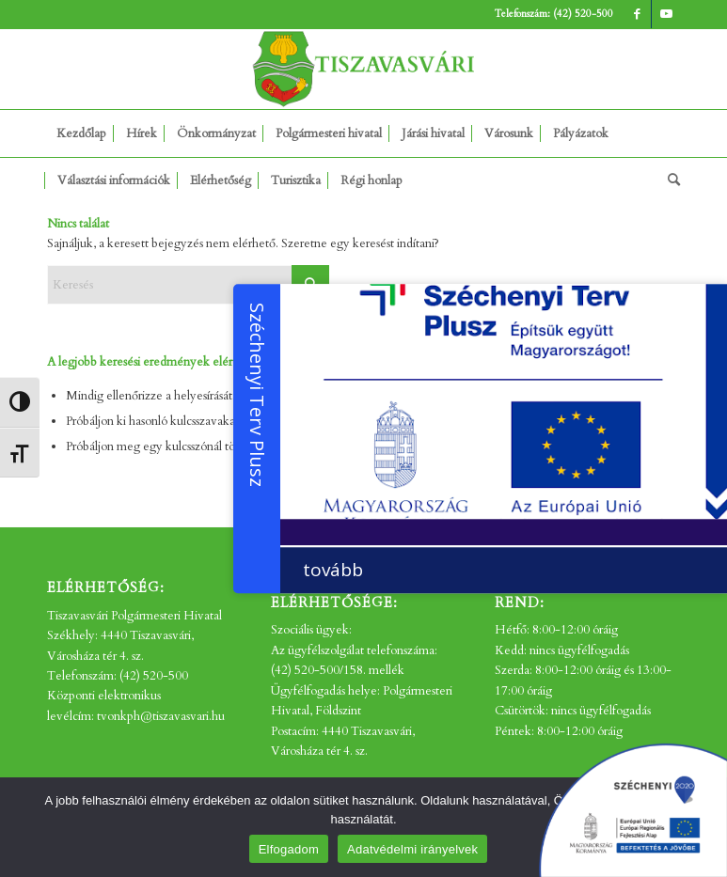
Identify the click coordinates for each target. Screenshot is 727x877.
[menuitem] (81, 133)
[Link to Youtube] (666, 14)
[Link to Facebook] (637, 14)
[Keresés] (669, 180)
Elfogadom (289, 849)
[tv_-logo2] (364, 69)
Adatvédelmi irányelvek (412, 849)
